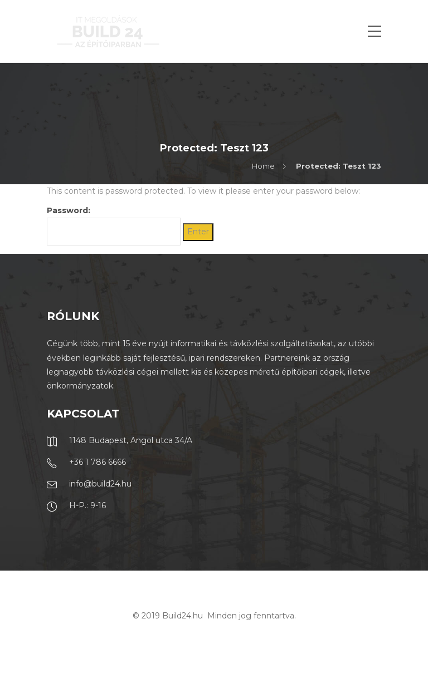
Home (263, 165)
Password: (114, 225)
